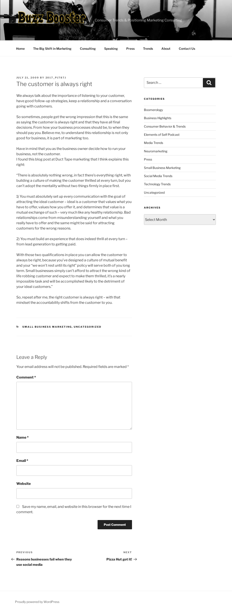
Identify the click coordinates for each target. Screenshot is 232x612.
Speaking (111, 48)
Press (130, 48)
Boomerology (153, 110)
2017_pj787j (55, 77)
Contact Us (187, 48)
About (165, 48)
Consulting (88, 48)
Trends (148, 48)
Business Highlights (157, 118)
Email (22, 461)
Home (20, 48)
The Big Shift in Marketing (52, 48)
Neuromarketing (155, 151)
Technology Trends (157, 184)
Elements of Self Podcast (161, 134)
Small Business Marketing (47, 326)
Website (23, 484)
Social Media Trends (158, 176)
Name (22, 437)
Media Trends (153, 143)
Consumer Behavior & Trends (165, 126)
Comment (26, 377)
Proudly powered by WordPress (37, 602)
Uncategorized (87, 326)
